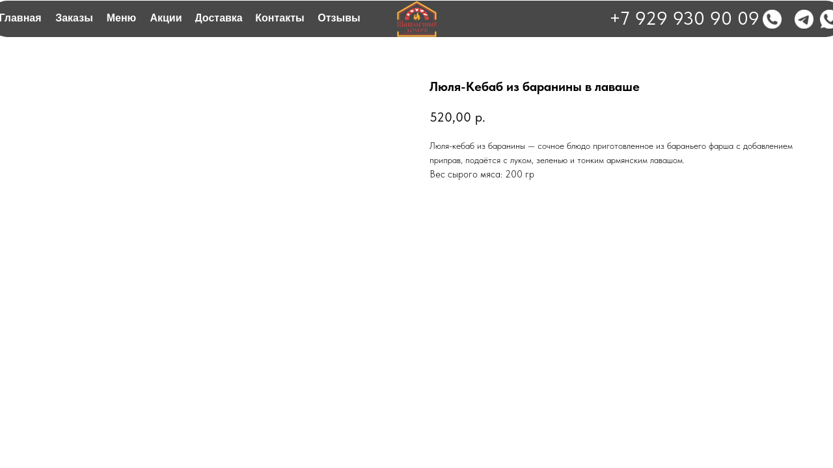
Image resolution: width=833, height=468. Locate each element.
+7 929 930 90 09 (684, 17)
